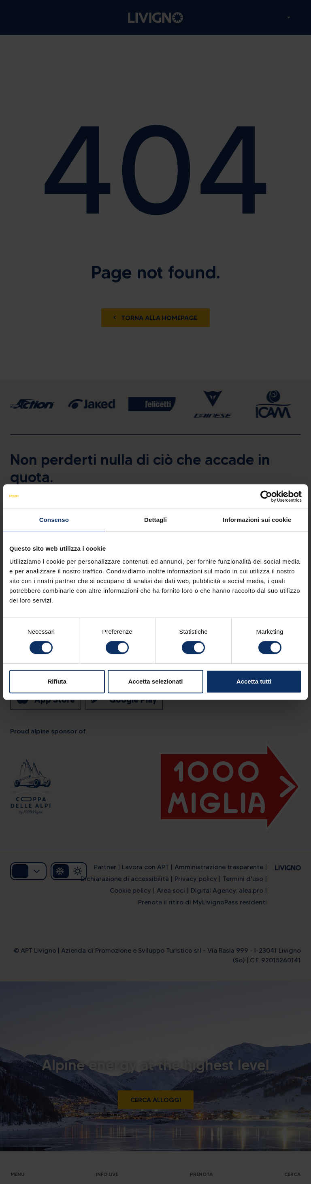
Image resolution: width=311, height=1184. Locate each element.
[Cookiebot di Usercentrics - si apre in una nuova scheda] (266, 496)
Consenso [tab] (54, 519)
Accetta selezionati (155, 681)
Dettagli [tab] (155, 519)
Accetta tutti (254, 681)
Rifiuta (56, 681)
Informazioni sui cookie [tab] (257, 519)
